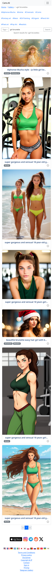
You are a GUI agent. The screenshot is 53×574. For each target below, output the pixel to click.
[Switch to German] (11, 548)
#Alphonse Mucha (8, 12)
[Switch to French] (8, 548)
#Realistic (22, 24)
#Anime (20, 12)
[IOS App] (16, 539)
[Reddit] (36, 539)
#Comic (38, 12)
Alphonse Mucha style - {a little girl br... (26, 69)
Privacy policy (26, 555)
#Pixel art (5, 24)
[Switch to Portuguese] (31, 548)
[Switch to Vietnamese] (48, 548)
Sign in (26, 565)
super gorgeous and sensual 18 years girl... (26, 302)
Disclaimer (26, 557)
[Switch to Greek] (15, 548)
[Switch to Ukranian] (45, 548)
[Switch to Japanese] (21, 548)
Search (47, 29)
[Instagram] (25, 539)
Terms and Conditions (26, 552)
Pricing (26, 568)
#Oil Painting (25, 18)
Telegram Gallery (26, 570)
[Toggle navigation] (47, 3)
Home (3, 7)
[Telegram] (31, 539)
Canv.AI (6, 2)
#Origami (35, 18)
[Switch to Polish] (28, 548)
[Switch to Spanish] (38, 548)
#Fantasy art (6, 18)
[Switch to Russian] (35, 548)
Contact (26, 562)
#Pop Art (13, 24)
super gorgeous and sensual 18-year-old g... (26, 162)
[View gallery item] (48, 73)
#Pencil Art (45, 18)
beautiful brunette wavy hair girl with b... (26, 339)
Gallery (11, 7)
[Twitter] (41, 539)
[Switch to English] (5, 548)
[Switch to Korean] (25, 548)
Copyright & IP (26, 560)
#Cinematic (29, 12)
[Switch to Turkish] (41, 548)
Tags (4, 29)
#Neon (15, 18)
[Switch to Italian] (18, 548)
